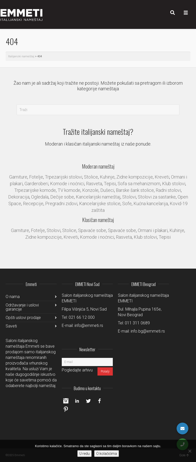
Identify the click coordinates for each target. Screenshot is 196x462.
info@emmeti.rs (89, 325)
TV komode (69, 190)
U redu (84, 454)
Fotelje (36, 177)
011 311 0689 (137, 323)
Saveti (11, 326)
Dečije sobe (62, 197)
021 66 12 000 (82, 317)
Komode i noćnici (67, 183)
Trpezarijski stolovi (63, 177)
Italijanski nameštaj (21, 56)
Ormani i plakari (153, 230)
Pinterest (66, 409)
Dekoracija (18, 197)
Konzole (90, 190)
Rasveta (94, 183)
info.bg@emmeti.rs (148, 331)
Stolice (91, 177)
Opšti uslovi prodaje (23, 317)
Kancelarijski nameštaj (98, 197)
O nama (13, 296)
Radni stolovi (168, 190)
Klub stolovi (173, 183)
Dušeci (107, 190)
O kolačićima (106, 454)
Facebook (99, 401)
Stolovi (129, 197)
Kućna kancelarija (150, 203)
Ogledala (39, 197)
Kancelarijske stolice (99, 203)
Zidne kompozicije (134, 177)
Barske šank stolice (135, 190)
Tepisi (110, 183)
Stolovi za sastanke (157, 197)
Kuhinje (107, 177)
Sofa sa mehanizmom (139, 183)
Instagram (66, 401)
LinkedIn (77, 401)
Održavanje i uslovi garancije (22, 307)
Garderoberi (36, 183)
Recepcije (33, 203)
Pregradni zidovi (61, 203)
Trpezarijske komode (35, 190)
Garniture (18, 177)
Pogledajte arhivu (77, 370)
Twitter (88, 401)
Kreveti (162, 177)
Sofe (127, 203)
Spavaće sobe (92, 230)
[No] (189, 451)
